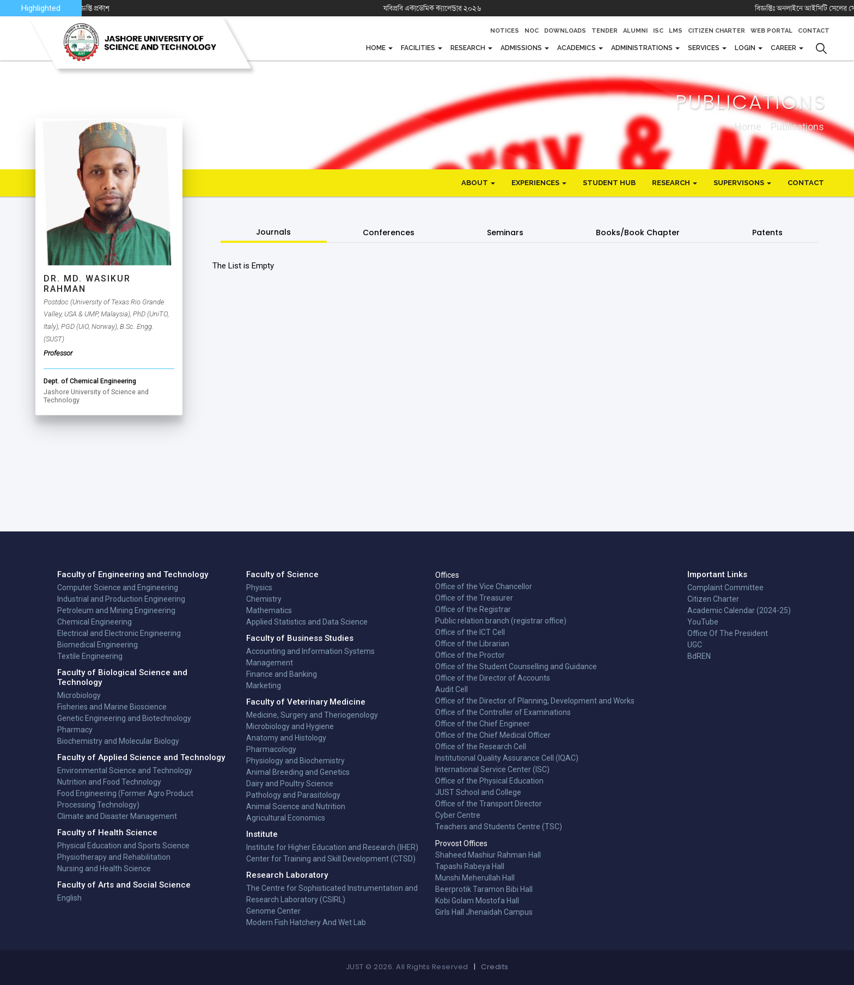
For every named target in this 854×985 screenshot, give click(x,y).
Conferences (388, 232)
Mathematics (269, 610)
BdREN (699, 656)
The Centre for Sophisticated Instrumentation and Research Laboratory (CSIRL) (332, 894)
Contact (813, 30)
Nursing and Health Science (104, 868)
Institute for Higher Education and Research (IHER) (332, 847)
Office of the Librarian (472, 643)
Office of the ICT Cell (470, 632)
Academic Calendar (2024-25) (739, 610)
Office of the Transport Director (488, 803)
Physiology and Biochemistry (295, 760)
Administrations (642, 48)
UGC (694, 644)
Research (468, 48)
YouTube (702, 621)
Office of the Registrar (473, 609)
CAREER (784, 48)
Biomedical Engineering (97, 644)
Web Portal (771, 30)
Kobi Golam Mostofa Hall (477, 900)
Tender (604, 30)
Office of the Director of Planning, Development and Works (535, 700)
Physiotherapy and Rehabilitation (113, 857)
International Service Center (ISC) (492, 769)
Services (704, 48)
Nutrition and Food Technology (109, 782)
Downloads (565, 30)
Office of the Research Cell (480, 746)
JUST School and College (478, 792)
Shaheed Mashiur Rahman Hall (488, 855)
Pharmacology (271, 749)
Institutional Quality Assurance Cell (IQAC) (506, 758)
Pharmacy (75, 729)
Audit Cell (451, 689)
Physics (259, 587)
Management (269, 662)
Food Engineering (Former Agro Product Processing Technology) (125, 799)
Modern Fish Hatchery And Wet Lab (306, 922)
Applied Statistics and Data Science (307, 621)
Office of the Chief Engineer (482, 723)
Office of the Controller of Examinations (503, 712)
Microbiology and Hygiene (290, 726)
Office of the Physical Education (489, 780)
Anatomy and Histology (286, 737)
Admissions (522, 48)
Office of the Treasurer (474, 598)
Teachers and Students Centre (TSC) (498, 826)
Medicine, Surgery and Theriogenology (312, 715)
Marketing (263, 685)
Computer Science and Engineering (117, 587)
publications (797, 126)
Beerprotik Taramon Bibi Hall (484, 889)
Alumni (635, 30)
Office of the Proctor (470, 655)
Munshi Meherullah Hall (475, 877)
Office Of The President (727, 633)
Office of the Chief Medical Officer (493, 735)
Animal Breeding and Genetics (298, 772)
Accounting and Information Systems (310, 651)
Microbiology (79, 695)
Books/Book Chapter (638, 232)
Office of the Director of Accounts (492, 678)
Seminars (505, 232)
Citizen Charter (716, 30)
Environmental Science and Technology (124, 770)
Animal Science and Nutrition (295, 806)
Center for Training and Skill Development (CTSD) (331, 858)
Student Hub (609, 183)
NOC (531, 30)
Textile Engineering (90, 656)
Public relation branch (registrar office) (500, 620)
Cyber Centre (457, 815)
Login (746, 48)
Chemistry (264, 599)
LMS (675, 30)
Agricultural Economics (285, 817)
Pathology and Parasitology (293, 795)
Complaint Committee (725, 587)
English (69, 898)
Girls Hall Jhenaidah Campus (484, 912)
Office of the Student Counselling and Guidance (516, 666)
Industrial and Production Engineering (121, 599)
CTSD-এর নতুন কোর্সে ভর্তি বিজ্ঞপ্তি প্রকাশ (82, 8)
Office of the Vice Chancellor (483, 586)
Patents (767, 232)
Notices (504, 30)
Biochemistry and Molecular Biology (118, 741)
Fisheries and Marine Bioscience (112, 706)
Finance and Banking (281, 674)
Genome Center (273, 911)
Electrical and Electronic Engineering (119, 633)
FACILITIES (419, 48)
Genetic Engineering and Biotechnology (124, 718)
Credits (495, 967)
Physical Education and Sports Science (123, 845)
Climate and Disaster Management (117, 816)
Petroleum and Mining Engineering (116, 610)
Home (376, 48)
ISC (658, 30)
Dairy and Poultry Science (289, 783)
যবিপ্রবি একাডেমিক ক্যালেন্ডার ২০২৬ (461, 8)
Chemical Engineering (94, 621)
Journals (273, 232)
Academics (577, 48)
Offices (447, 575)
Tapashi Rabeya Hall (469, 866)
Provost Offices (461, 843)
